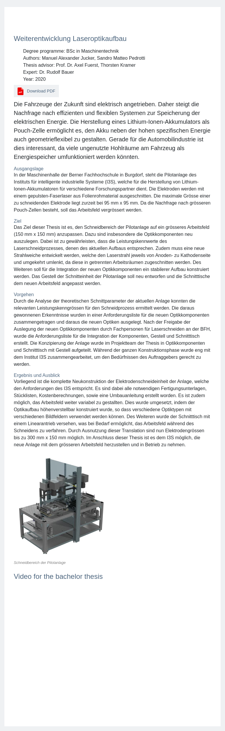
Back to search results (41, 21)
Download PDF (36, 91)
